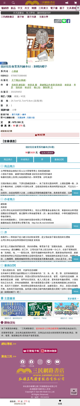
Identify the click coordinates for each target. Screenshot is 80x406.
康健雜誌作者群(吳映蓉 (51, 85)
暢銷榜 (5, 8)
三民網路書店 (7, 17)
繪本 (24, 114)
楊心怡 (37, 87)
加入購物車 (47, 153)
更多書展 (73, 298)
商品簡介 (8, 159)
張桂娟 (19, 87)
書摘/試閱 (59, 159)
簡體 (34, 8)
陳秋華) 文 (48, 87)
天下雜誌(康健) (19, 80)
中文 (20, 8)
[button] (78, 311)
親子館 (20, 17)
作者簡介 (25, 159)
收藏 (60, 402)
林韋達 (68, 85)
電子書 (54, 8)
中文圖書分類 (9, 118)
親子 (62, 8)
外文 (27, 8)
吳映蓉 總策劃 (18, 85)
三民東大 (43, 8)
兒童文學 (43, 17)
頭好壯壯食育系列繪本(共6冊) (40, 147)
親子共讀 (31, 17)
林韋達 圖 (32, 85)
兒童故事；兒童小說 (26, 118)
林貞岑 (28, 87)
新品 (13, 8)
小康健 (15, 71)
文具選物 (71, 8)
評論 (58, 21)
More (76, 193)
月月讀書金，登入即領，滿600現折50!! (37, 13)
